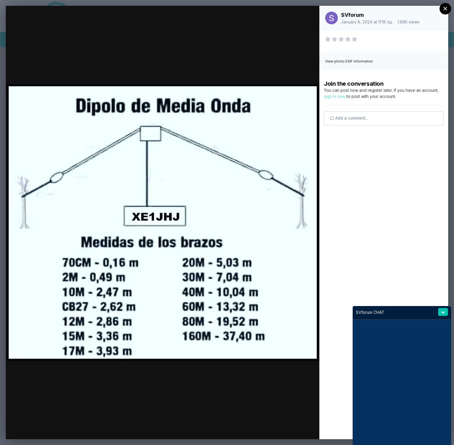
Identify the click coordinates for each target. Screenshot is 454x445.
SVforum (352, 15)
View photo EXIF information (349, 61)
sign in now (334, 96)
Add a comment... (349, 118)
